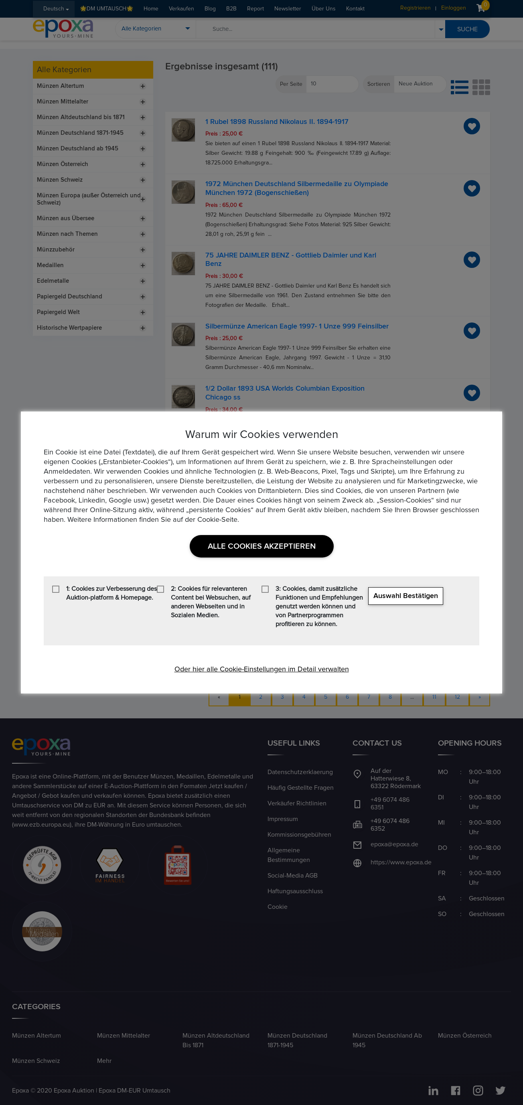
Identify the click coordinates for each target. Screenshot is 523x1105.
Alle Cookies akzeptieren (262, 546)
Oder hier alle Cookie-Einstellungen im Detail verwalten (261, 669)
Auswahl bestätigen (405, 596)
